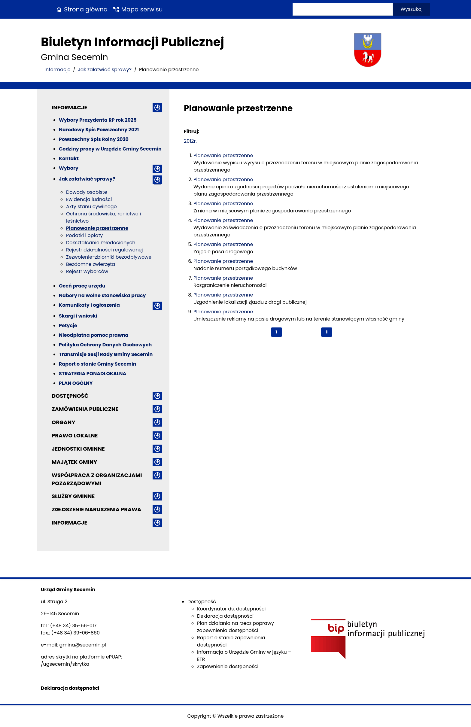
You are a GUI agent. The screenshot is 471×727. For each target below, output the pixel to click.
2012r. (190, 141)
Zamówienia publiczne (85, 409)
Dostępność (70, 396)
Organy (63, 422)
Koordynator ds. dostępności (231, 608)
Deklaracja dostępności (225, 616)
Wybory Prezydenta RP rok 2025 (98, 120)
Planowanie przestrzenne (97, 228)
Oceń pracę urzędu (82, 285)
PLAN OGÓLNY (76, 383)
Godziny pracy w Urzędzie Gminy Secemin (110, 148)
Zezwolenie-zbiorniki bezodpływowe (108, 257)
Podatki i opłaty (84, 235)
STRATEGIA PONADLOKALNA (92, 373)
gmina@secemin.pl (82, 644)
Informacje (57, 69)
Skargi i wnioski (78, 315)
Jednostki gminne (78, 448)
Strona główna (81, 9)
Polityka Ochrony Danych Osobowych (105, 344)
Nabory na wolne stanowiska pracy (102, 295)
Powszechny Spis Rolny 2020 (94, 139)
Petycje (68, 325)
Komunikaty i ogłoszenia (89, 305)
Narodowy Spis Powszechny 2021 (99, 129)
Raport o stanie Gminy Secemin (97, 363)
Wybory (68, 168)
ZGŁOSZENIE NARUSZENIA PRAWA (96, 509)
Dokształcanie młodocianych (100, 242)
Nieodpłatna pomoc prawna (93, 335)
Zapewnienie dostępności (227, 666)
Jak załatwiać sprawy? (105, 69)
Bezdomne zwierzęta (90, 264)
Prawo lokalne (75, 435)
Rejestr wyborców (87, 271)
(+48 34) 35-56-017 (73, 625)
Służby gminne (73, 496)
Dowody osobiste (86, 192)
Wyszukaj (411, 9)
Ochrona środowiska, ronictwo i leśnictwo (103, 217)
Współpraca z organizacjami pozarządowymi (97, 479)
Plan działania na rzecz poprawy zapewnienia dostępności (235, 627)
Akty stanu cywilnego (91, 206)
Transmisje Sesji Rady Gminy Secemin (106, 354)
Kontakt (69, 158)
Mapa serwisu (137, 9)
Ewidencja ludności (89, 199)
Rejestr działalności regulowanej (104, 249)
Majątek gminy (74, 462)
